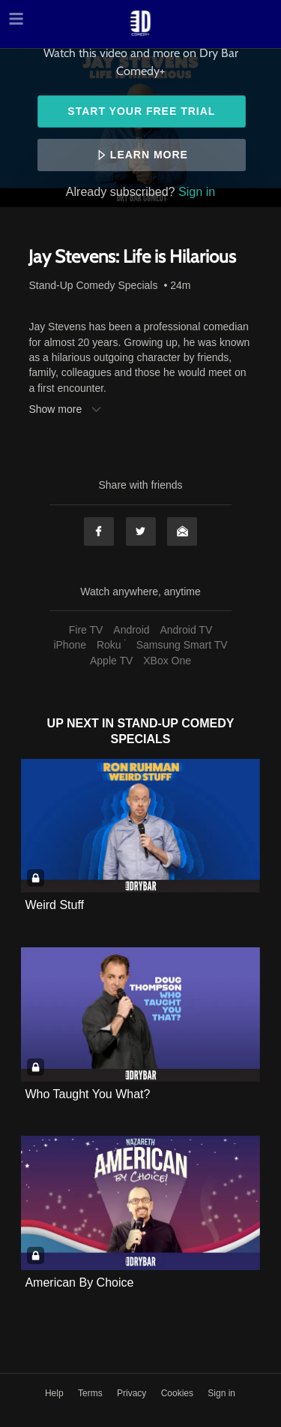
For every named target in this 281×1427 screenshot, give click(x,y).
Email (182, 531)
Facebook (99, 531)
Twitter (141, 531)
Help (55, 1393)
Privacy (133, 1393)
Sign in (196, 191)
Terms (91, 1393)
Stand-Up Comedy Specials (92, 285)
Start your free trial (141, 111)
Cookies (178, 1393)
